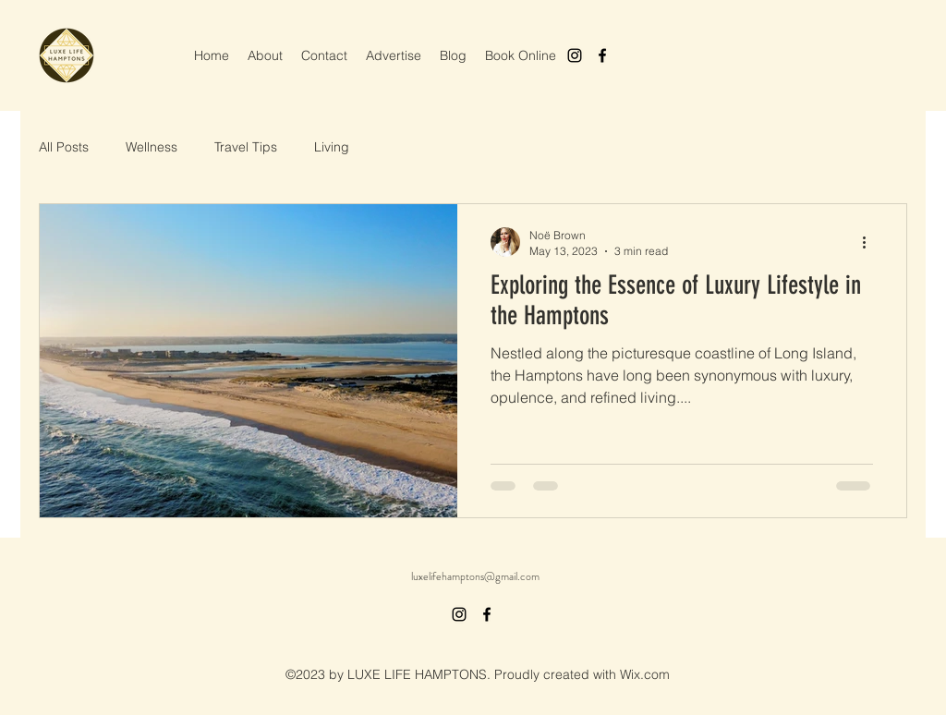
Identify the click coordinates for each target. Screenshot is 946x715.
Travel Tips (245, 147)
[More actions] (870, 242)
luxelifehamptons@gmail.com (475, 576)
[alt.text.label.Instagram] (574, 55)
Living (331, 147)
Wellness (151, 147)
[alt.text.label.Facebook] (602, 55)
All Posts (64, 147)
